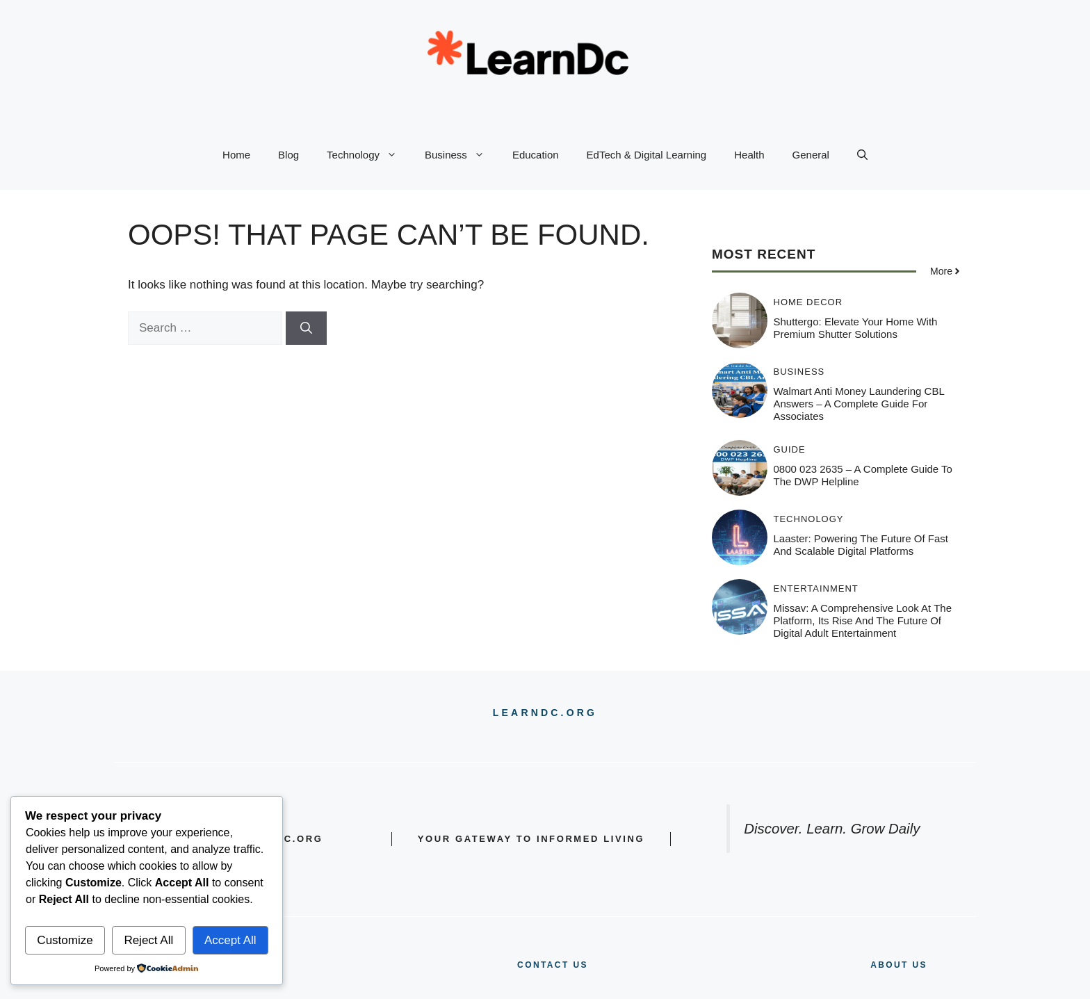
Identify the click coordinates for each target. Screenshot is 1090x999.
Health (749, 155)
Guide (790, 449)
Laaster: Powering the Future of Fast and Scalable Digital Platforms (861, 545)
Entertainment (816, 588)
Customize (64, 940)
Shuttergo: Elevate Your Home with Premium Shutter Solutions (856, 328)
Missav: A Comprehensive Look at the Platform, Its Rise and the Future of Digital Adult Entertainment (863, 620)
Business (461, 155)
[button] (862, 155)
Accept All (230, 940)
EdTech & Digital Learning (647, 155)
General (810, 155)
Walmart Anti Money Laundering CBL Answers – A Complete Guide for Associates (859, 403)
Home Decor (808, 302)
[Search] (306, 328)
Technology (369, 155)
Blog (288, 155)
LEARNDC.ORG (545, 712)
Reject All (148, 940)
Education (535, 155)
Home (236, 155)
